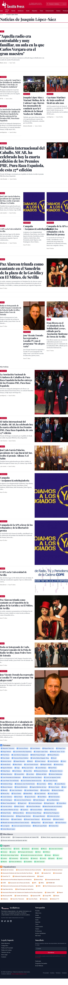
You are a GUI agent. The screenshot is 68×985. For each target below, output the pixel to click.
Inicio (1, 14)
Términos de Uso (5, 952)
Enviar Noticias (39, 965)
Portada (37, 910)
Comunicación (50, 10)
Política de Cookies (6, 950)
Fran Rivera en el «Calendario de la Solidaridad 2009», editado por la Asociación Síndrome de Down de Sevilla (57, 329)
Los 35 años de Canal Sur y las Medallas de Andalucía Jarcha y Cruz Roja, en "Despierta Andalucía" (10, 83)
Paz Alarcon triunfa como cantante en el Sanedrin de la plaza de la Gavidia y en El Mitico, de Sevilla (16, 604)
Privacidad (46, 973)
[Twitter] (5, 921)
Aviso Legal (4, 954)
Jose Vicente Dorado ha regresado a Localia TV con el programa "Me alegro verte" (33, 341)
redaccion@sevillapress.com (19, 974)
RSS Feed (38, 935)
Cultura (58, 10)
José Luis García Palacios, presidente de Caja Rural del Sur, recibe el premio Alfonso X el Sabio (10, 199)
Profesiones (38, 931)
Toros (41, 10)
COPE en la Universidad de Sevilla (10, 230)
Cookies (52, 973)
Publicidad (38, 961)
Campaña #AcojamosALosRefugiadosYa (38, 227)
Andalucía (20, 10)
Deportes (34, 10)
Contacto (3, 957)
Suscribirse (51, 952)
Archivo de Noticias (40, 933)
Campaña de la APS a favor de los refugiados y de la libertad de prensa (57, 230)
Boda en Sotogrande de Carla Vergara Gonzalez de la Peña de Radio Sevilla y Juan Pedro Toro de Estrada (10, 310)
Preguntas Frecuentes (41, 963)
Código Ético (4, 945)
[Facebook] (2, 921)
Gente (27, 10)
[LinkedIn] (11, 921)
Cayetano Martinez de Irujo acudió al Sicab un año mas (56, 100)
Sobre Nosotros (5, 943)
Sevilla (13, 10)
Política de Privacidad (7, 948)
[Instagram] (8, 921)
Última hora (7, 10)
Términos (58, 973)
